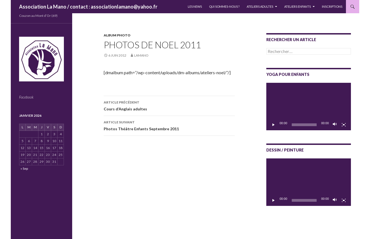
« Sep (24, 168)
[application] (308, 106)
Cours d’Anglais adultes (169, 105)
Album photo (117, 35)
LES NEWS (195, 6)
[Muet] (335, 125)
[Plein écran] (343, 125)
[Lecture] (273, 125)
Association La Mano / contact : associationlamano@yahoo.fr (88, 7)
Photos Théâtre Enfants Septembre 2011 (169, 125)
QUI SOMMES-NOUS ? (224, 6)
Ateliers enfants (297, 6)
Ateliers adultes (260, 6)
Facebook (26, 97)
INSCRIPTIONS (332, 6)
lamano (141, 55)
